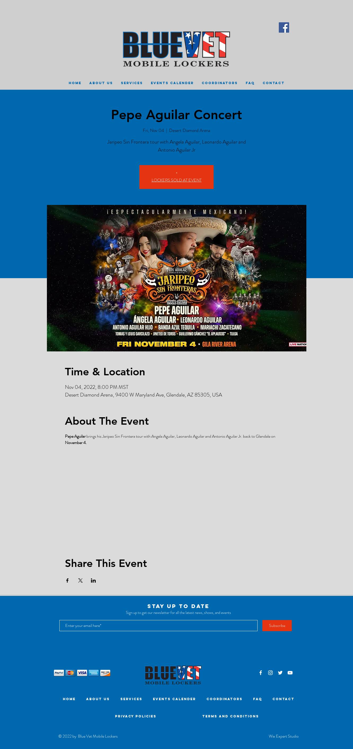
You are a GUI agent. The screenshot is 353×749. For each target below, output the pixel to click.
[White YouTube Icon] (290, 673)
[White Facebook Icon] (261, 673)
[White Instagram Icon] (270, 673)
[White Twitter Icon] (280, 673)
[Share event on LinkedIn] (93, 580)
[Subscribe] (277, 625)
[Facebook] (284, 27)
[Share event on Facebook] (67, 580)
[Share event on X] (80, 580)
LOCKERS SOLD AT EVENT (177, 180)
